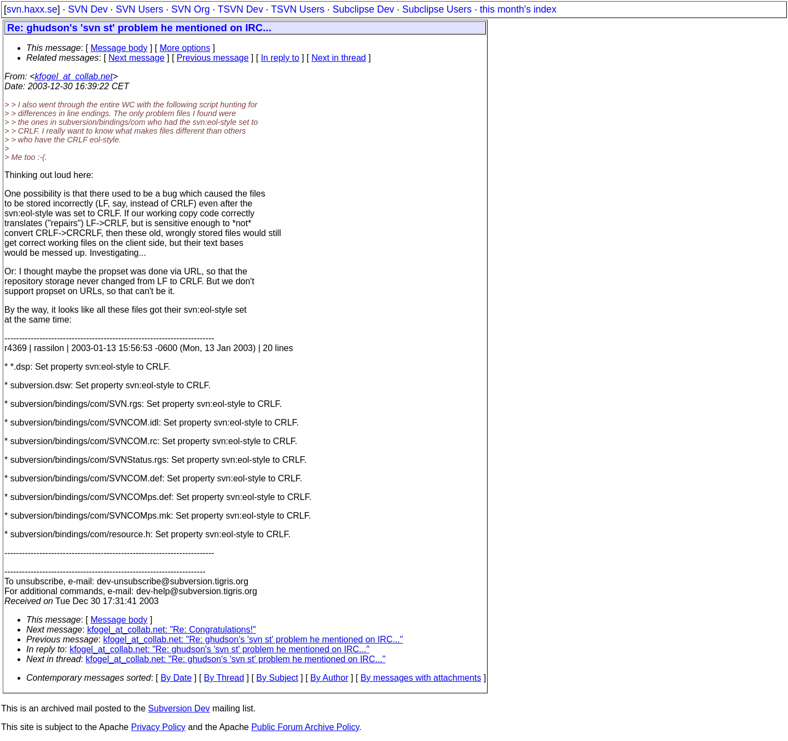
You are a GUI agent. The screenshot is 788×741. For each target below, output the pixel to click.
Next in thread (338, 57)
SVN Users (139, 9)
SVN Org (190, 9)
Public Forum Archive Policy (305, 727)
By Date (176, 677)
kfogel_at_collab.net (74, 76)
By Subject (277, 677)
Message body (118, 48)
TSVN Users (298, 9)
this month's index (518, 9)
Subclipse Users (437, 9)
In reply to (280, 57)
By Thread (224, 677)
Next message (136, 57)
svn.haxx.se (32, 9)
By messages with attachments (421, 677)
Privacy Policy (158, 727)
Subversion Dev (179, 708)
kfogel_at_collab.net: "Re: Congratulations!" (171, 629)
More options (185, 48)
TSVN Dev (240, 9)
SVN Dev (87, 9)
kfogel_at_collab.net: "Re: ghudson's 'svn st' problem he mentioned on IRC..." (253, 639)
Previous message (213, 57)
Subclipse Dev (363, 9)
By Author (329, 677)
